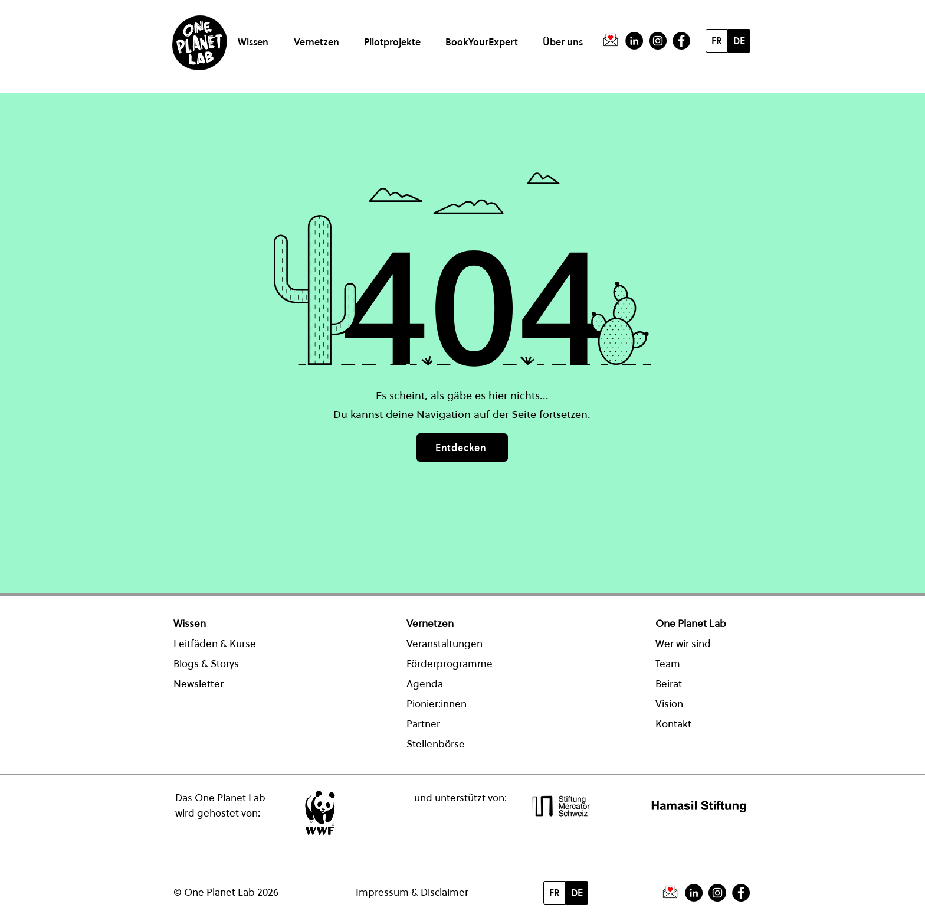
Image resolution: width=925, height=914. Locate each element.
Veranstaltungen (444, 643)
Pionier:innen (436, 704)
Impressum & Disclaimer (412, 892)
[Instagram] (658, 41)
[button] (255, 37)
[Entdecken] (462, 447)
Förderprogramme (449, 664)
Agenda (424, 684)
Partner (423, 724)
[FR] (717, 41)
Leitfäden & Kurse (214, 643)
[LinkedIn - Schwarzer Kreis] (634, 41)
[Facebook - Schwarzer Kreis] (681, 41)
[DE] (739, 41)
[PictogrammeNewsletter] (610, 41)
